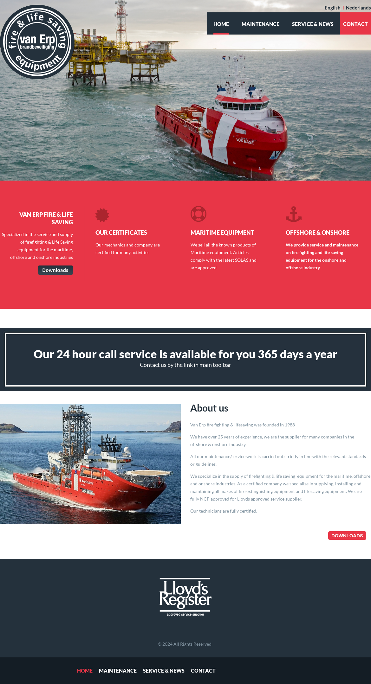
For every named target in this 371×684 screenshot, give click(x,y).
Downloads (347, 535)
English (333, 7)
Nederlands (358, 7)
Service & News (313, 24)
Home (221, 24)
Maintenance (260, 24)
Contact (203, 671)
